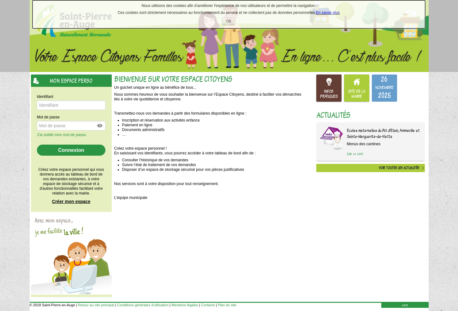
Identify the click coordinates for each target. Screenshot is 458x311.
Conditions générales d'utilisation (143, 305)
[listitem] (384, 88)
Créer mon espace (71, 201)
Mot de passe (48, 117)
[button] (100, 126)
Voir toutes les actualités (399, 167)
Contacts (208, 305)
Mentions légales (184, 305)
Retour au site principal (96, 305)
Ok (230, 22)
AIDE (404, 305)
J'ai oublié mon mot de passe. (62, 135)
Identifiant (45, 96)
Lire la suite (355, 153)
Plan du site (227, 305)
